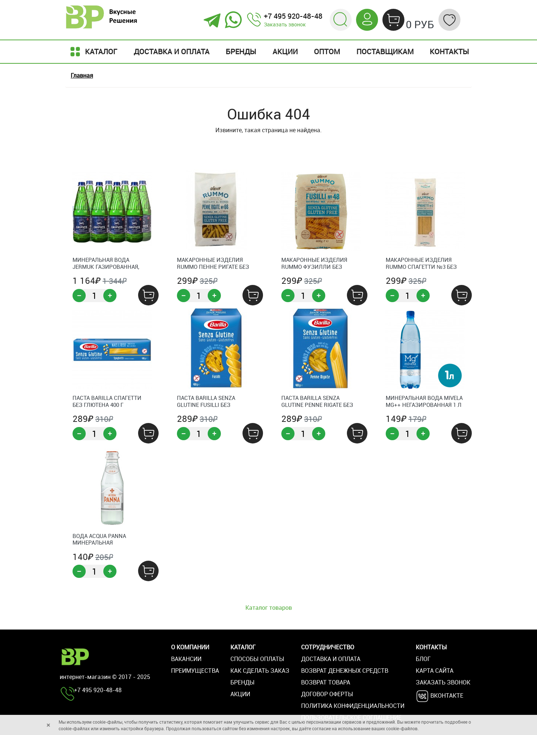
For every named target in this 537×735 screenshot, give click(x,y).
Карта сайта (434, 671)
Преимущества (195, 671)
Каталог (92, 52)
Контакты (449, 51)
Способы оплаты (257, 659)
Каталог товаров (268, 608)
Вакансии (186, 659)
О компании (190, 647)
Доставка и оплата (172, 51)
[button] (341, 19)
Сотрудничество (327, 647)
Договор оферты (327, 694)
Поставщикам (385, 51)
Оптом (327, 51)
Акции (285, 51)
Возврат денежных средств (344, 671)
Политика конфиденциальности (352, 706)
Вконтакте (439, 696)
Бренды (241, 51)
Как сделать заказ (259, 671)
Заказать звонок (285, 24)
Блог (423, 659)
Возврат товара (325, 682)
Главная (82, 75)
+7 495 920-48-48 (293, 16)
